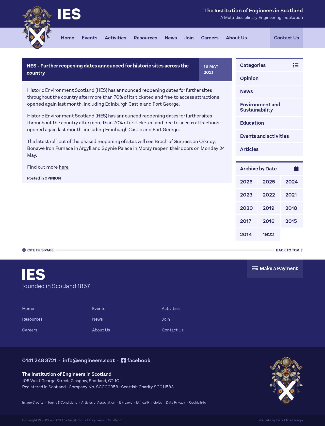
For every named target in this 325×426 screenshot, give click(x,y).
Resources (145, 37)
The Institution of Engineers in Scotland (92, 420)
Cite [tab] (38, 250)
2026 (246, 181)
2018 (291, 208)
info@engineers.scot (89, 360)
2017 (245, 221)
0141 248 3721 (39, 360)
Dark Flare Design (289, 420)
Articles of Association (98, 402)
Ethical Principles (149, 402)
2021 (291, 194)
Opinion (53, 178)
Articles (249, 149)
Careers (210, 37)
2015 (291, 221)
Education (252, 122)
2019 (269, 208)
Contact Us (286, 37)
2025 (269, 181)
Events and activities (264, 136)
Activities (115, 37)
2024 (291, 181)
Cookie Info (197, 402)
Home (67, 37)
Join (189, 37)
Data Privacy (175, 402)
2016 (269, 221)
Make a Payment (275, 268)
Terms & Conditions (62, 402)
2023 (246, 194)
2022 (269, 194)
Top (289, 250)
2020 (246, 208)
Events (90, 37)
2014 (246, 234)
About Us (236, 37)
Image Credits (33, 402)
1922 (268, 234)
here (64, 167)
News (171, 37)
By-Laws (125, 402)
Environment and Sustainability (260, 107)
